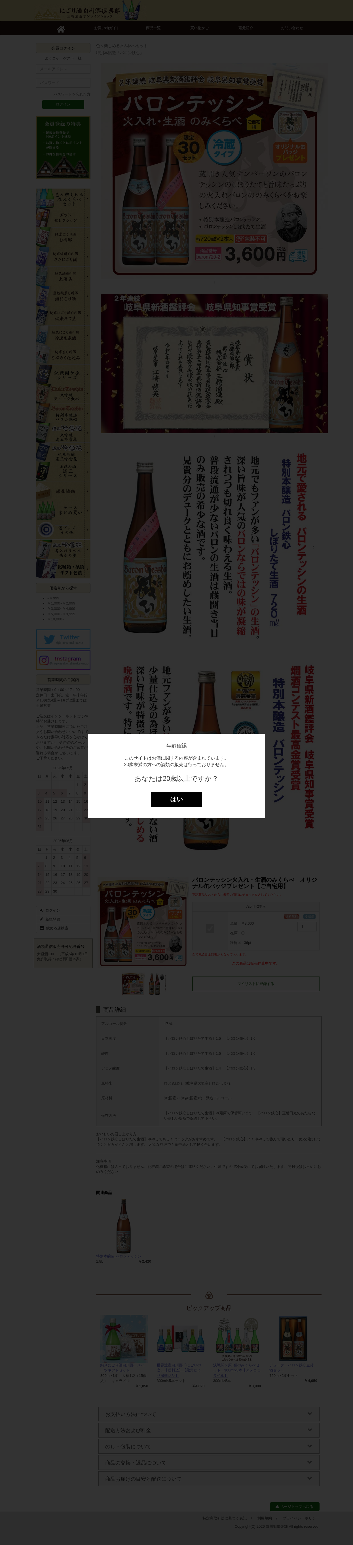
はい (176, 799)
